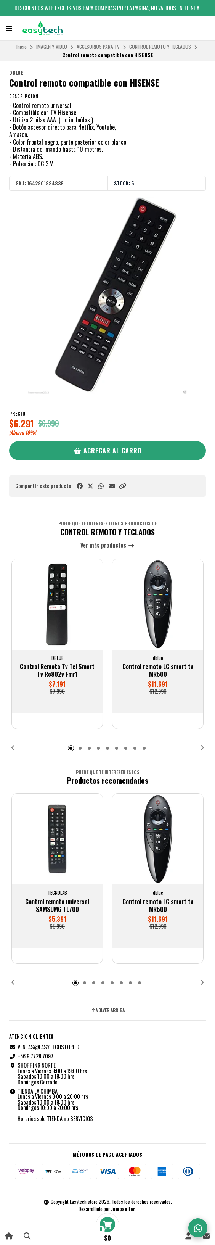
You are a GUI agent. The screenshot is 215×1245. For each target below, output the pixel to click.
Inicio (21, 46)
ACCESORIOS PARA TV (98, 46)
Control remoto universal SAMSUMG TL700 (57, 905)
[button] (122, 486)
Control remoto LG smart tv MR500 (157, 670)
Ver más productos (107, 545)
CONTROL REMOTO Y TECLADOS (160, 46)
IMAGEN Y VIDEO (51, 46)
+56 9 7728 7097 (31, 1056)
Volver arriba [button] (107, 1010)
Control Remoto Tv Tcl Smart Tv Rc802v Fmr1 (57, 670)
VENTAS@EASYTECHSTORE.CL (45, 1047)
